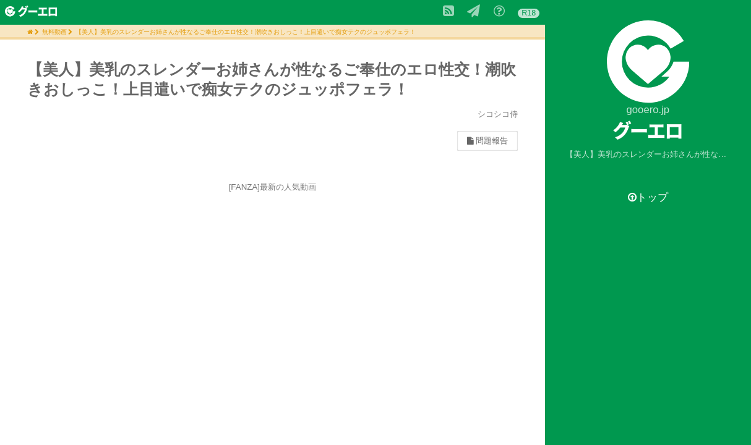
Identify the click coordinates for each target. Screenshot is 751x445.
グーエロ (648, 130)
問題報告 (487, 141)
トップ (648, 197)
